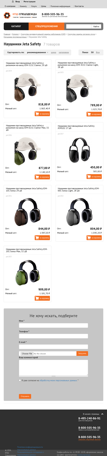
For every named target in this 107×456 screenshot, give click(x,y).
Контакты (79, 6)
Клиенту (23, 6)
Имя (21, 320)
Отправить (25, 396)
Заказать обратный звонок (89, 439)
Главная (7, 34)
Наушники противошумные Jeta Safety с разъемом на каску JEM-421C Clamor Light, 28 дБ (78, 64)
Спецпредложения (48, 26)
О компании (10, 6)
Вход (17, 1)
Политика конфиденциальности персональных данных (30, 448)
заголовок (64, 52)
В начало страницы (91, 414)
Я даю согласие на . (49, 380)
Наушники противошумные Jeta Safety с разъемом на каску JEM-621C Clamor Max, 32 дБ (27, 127)
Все (98, 52)
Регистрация (29, 1)
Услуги (34, 6)
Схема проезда (84, 455)
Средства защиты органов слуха (81, 34)
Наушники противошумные (15, 37)
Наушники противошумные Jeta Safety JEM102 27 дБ (76, 126)
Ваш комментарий (28, 357)
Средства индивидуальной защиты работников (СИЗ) (43, 34)
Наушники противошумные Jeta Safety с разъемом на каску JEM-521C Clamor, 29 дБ (26, 64)
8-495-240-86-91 (89, 418)
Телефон (24, 331)
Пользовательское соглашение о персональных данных (30, 453)
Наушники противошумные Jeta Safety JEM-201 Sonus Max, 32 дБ (27, 250)
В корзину (44, 113)
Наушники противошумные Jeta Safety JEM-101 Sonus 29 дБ (27, 189)
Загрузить (82, 353)
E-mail (23, 342)
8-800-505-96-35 (53, 14)
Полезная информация (60, 6)
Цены (43, 6)
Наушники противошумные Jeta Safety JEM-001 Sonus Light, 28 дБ (78, 189)
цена (53, 52)
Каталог (17, 26)
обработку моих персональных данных (58, 380)
